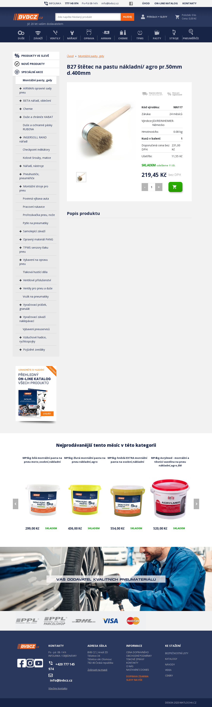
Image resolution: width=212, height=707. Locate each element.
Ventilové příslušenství (37, 280)
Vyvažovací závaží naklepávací (32, 319)
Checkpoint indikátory (36, 149)
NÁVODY (170, 664)
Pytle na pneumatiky (35, 223)
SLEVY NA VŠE (134, 680)
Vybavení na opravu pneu (33, 262)
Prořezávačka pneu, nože (39, 215)
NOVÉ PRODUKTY (33, 64)
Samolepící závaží (34, 231)
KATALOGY (171, 659)
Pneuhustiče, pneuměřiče (29, 176)
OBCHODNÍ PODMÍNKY (139, 655)
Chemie (28, 109)
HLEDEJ (127, 16)
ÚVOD (146, 3)
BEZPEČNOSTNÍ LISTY (176, 653)
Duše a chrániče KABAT (38, 117)
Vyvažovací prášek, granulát (33, 307)
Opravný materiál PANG (38, 239)
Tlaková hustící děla (35, 272)
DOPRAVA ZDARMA (137, 676)
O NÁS (129, 666)
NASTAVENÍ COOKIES (137, 669)
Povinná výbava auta (36, 198)
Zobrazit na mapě (97, 669)
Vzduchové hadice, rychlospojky (32, 339)
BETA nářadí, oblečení (37, 100)
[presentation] (15, 504)
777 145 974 (71, 3)
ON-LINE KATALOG (166, 3)
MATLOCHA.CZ (188, 702)
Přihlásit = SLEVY (157, 16)
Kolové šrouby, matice (37, 158)
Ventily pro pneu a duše (38, 288)
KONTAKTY (189, 3)
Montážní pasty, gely (37, 80)
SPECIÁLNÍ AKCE (32, 72)
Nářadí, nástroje (33, 166)
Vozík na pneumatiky (36, 296)
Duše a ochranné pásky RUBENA (37, 127)
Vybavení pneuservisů (36, 329)
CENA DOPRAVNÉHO (137, 652)
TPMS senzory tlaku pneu (33, 249)
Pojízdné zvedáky (34, 349)
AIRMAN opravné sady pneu (35, 90)
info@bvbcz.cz (110, 3)
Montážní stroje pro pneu (33, 188)
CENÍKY (169, 675)
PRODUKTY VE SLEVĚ (35, 56)
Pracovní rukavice (34, 207)
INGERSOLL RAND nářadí (33, 139)
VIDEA (168, 670)
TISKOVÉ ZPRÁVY (135, 659)
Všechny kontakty (57, 688)
